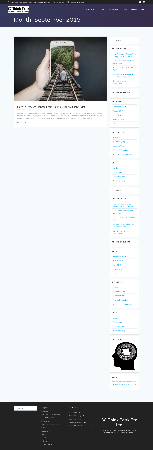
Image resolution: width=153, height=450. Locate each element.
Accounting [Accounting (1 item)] (115, 381)
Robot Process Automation (123, 154)
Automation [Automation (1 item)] (123, 381)
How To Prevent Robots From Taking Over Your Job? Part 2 (52, 106)
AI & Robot (117, 137)
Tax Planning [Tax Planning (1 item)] (119, 387)
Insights (90, 9)
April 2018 (117, 115)
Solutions (113, 9)
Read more (21, 122)
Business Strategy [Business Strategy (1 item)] (131, 381)
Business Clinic (118, 146)
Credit (126, 9)
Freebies (135, 9)
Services (100, 9)
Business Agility (119, 141)
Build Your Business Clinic (51, 424)
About (43, 437)
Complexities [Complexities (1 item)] (119, 384)
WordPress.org (119, 181)
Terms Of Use (46, 444)
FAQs (143, 9)
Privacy (44, 441)
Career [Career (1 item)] (114, 384)
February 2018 (118, 119)
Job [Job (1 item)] (115, 387)
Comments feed (119, 176)
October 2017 (118, 124)
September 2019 (119, 106)
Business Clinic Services (50, 414)
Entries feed (117, 172)
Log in (115, 168)
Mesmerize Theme (127, 433)
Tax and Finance (47, 417)
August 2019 (118, 111)
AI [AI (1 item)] (119, 381)
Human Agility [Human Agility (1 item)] (127, 384)
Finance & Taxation (120, 150)
